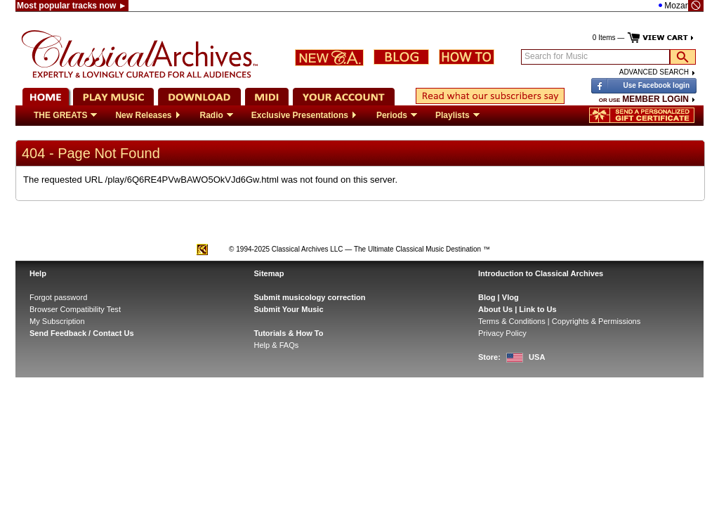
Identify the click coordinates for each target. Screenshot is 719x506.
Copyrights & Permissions (596, 321)
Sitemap (269, 273)
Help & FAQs (276, 345)
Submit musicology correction (310, 297)
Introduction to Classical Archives (540, 273)
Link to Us (537, 309)
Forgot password (58, 297)
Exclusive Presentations (304, 115)
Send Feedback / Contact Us (81, 333)
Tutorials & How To (289, 333)
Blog (487, 297)
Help (37, 273)
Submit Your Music (289, 309)
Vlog (510, 297)
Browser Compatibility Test (75, 309)
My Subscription (57, 321)
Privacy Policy (502, 333)
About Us (495, 309)
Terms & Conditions (512, 321)
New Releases (148, 115)
